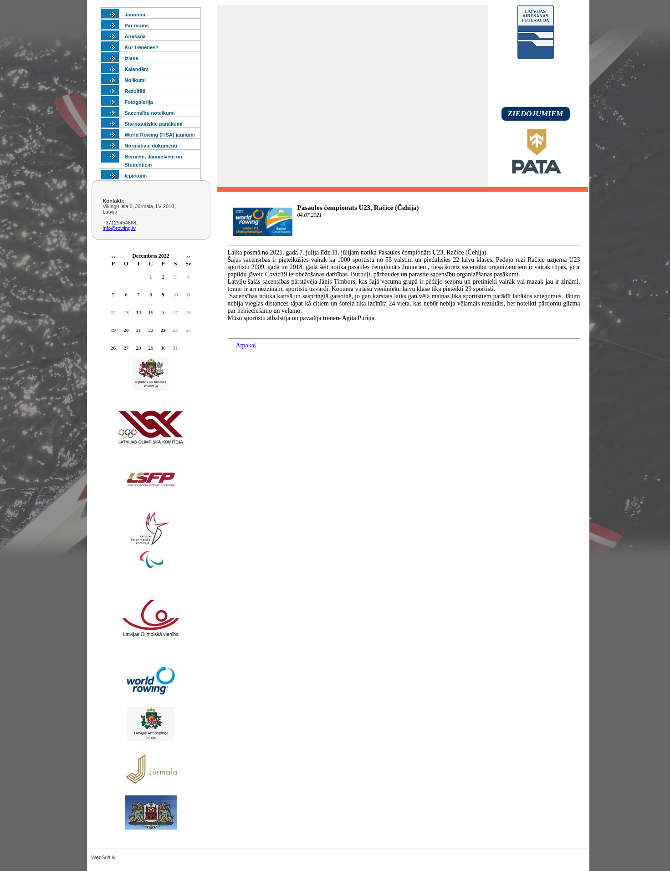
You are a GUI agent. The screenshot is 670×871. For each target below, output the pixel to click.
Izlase (131, 58)
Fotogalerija (139, 102)
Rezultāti (135, 91)
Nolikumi (135, 80)
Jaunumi (135, 14)
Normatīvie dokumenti (151, 145)
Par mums (137, 25)
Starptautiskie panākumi (154, 124)
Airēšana (135, 36)
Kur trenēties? (142, 47)
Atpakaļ (246, 345)
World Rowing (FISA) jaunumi (160, 135)
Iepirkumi (136, 175)
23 (163, 330)
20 (126, 330)
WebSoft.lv (104, 857)
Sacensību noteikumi (150, 113)
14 (138, 312)
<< (113, 257)
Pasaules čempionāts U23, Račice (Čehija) (358, 207)
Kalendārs (137, 69)
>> (188, 257)
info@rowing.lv (119, 228)
